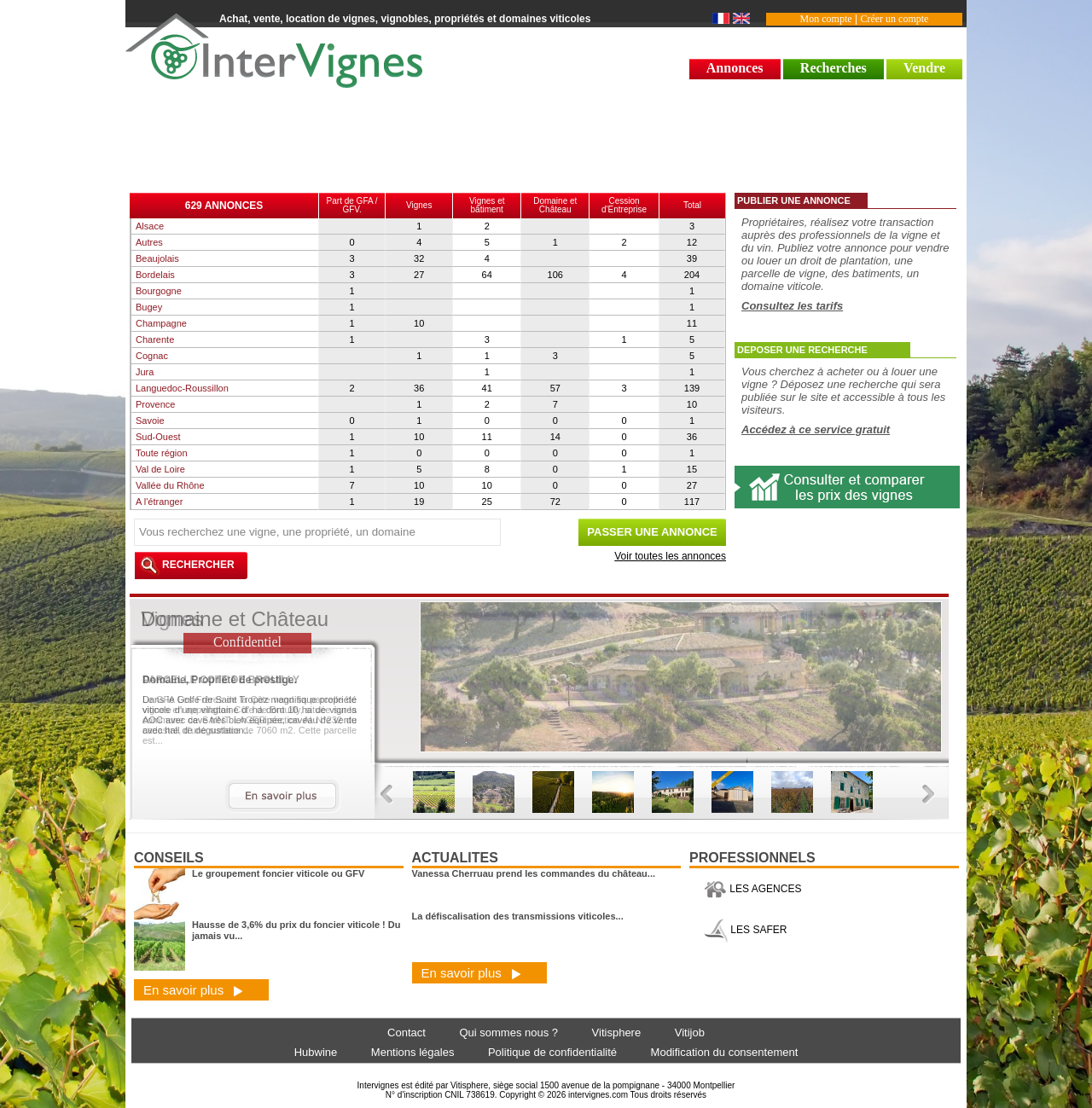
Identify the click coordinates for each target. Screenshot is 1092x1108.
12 (692, 242)
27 (419, 275)
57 (555, 388)
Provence (155, 404)
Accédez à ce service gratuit (815, 429)
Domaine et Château (555, 205)
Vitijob (690, 1032)
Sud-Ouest (158, 437)
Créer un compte (894, 19)
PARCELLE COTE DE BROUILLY (220, 680)
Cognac (152, 356)
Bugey (149, 307)
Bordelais (155, 275)
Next (928, 794)
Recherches (833, 68)
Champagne (161, 323)
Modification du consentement (725, 1052)
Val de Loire (160, 469)
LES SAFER (745, 930)
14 (555, 437)
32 (419, 258)
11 (692, 323)
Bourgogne (159, 291)
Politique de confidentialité (552, 1052)
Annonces (735, 68)
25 (487, 501)
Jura (145, 372)
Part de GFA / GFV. (352, 205)
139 (692, 388)
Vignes (419, 205)
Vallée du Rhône (170, 485)
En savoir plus (193, 990)
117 (692, 501)
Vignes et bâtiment (487, 205)
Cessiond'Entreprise (624, 205)
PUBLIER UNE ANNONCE (794, 200)
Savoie (150, 420)
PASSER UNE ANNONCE (652, 531)
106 (555, 275)
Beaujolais (157, 258)
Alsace (150, 226)
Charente (155, 339)
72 (555, 501)
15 (692, 469)
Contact (406, 1032)
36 (419, 388)
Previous (386, 794)
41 (487, 388)
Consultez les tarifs (792, 305)
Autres (149, 242)
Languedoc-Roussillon (182, 388)
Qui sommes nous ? (508, 1032)
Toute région (162, 453)
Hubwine (316, 1052)
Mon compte (826, 19)
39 (692, 258)
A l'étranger (159, 501)
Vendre (924, 68)
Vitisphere (617, 1032)
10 (419, 323)
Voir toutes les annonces (670, 556)
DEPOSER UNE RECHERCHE (802, 350)
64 (487, 275)
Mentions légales (413, 1052)
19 (419, 501)
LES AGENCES (752, 889)
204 (692, 275)
